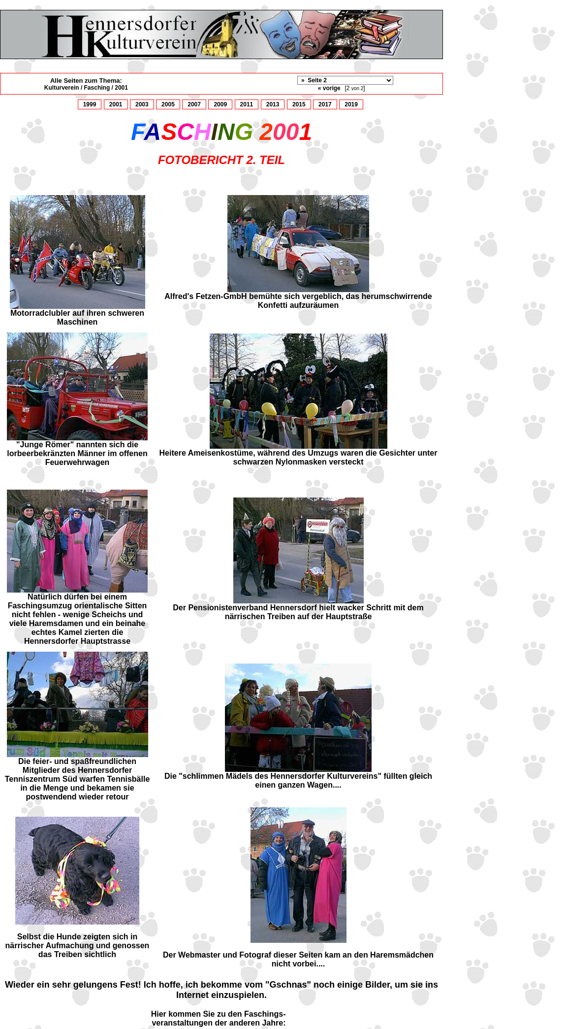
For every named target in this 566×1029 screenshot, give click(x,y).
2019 (351, 104)
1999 (89, 104)
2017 (325, 104)
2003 (142, 104)
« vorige (329, 88)
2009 (220, 104)
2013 (273, 104)
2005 (168, 104)
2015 (299, 104)
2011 (246, 104)
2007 (194, 104)
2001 (116, 104)
